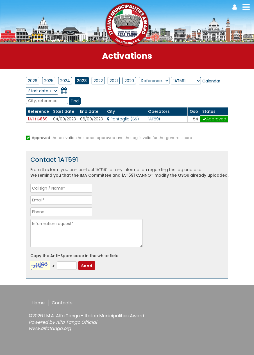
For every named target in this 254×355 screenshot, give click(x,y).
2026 (32, 81)
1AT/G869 (37, 119)
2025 (48, 81)
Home (38, 303)
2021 (114, 81)
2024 (65, 81)
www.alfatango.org (50, 328)
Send (86, 266)
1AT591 (154, 119)
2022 (98, 81)
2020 (129, 81)
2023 (82, 81)
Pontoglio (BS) (123, 119)
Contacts (62, 303)
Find (75, 101)
